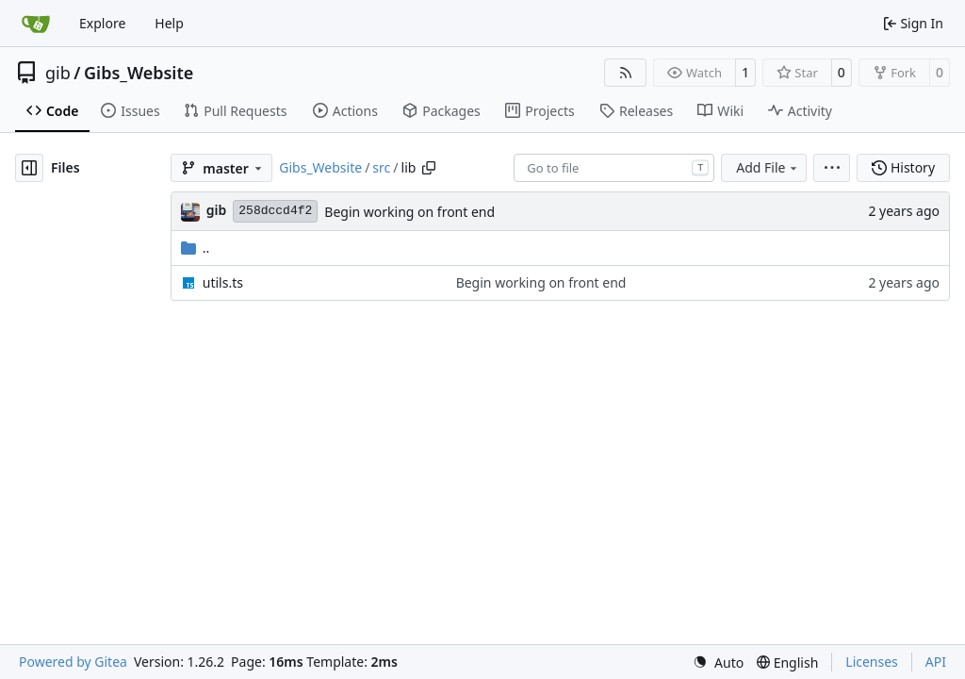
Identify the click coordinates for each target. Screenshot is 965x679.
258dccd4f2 (275, 211)
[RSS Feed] (625, 72)
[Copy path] (428, 167)
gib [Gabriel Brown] (216, 210)
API (935, 662)
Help (169, 23)
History (903, 167)
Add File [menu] (768, 167)
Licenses (871, 662)
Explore (102, 23)
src (381, 167)
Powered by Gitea (73, 662)
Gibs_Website (138, 72)
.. (195, 248)
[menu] (831, 168)
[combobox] (614, 168)
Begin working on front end (409, 212)
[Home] (35, 24)
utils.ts (223, 282)
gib (58, 72)
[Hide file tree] (29, 168)
